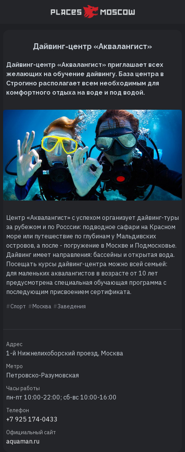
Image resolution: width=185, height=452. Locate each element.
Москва (41, 306)
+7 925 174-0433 (32, 419)
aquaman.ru (22, 441)
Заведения (72, 306)
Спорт (18, 306)
